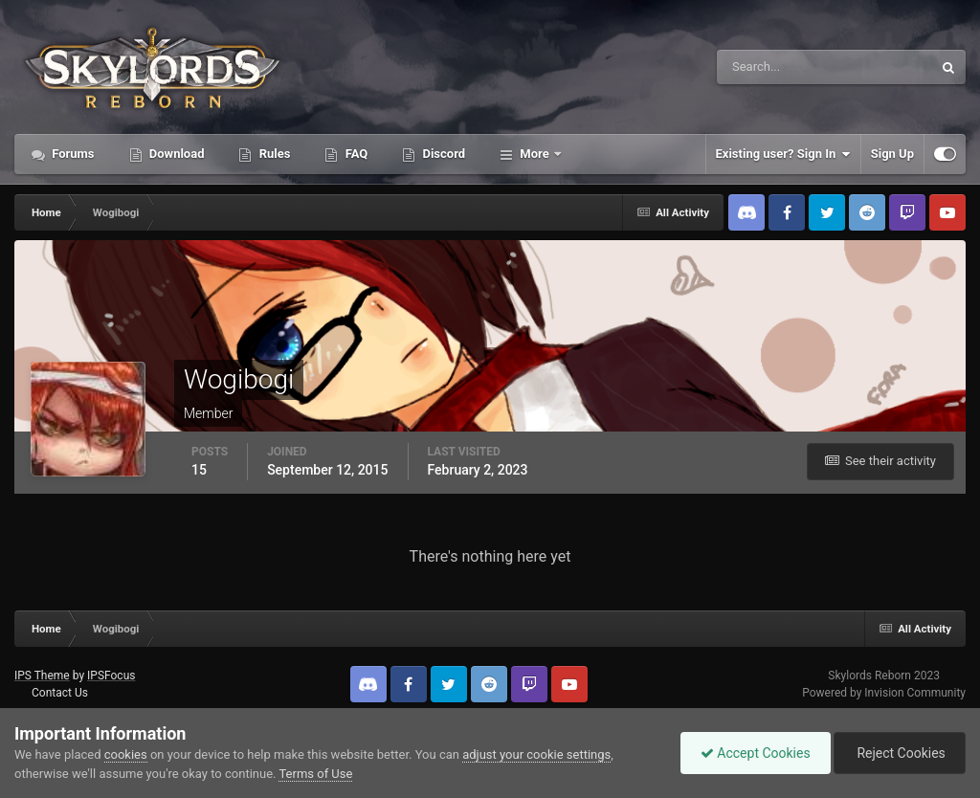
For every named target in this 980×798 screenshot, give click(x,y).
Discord (442, 153)
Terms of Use (315, 773)
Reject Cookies (900, 753)
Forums (72, 153)
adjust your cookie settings (536, 754)
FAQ (355, 153)
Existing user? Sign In (783, 154)
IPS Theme (42, 675)
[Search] (766, 67)
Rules (273, 153)
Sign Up (892, 153)
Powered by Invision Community (884, 692)
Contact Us (60, 692)
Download (175, 153)
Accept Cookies (756, 753)
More (534, 153)
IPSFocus (111, 675)
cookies (125, 754)
